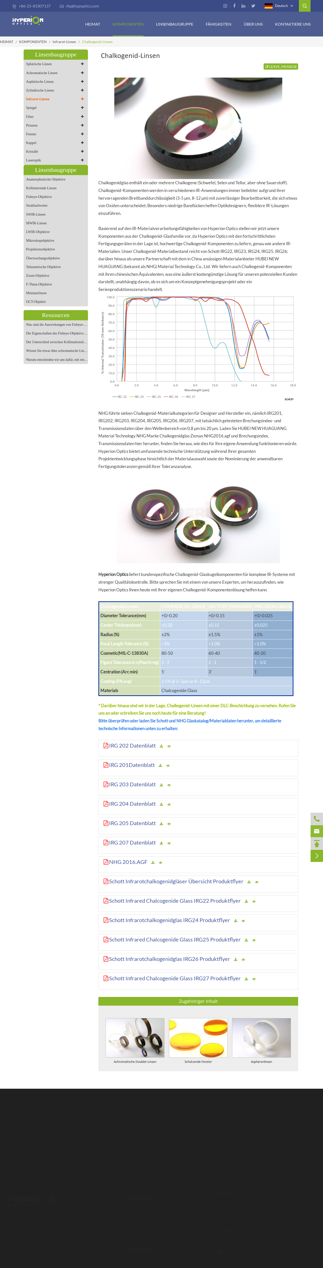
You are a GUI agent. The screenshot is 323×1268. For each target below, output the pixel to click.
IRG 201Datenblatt (132, 764)
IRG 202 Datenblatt (132, 745)
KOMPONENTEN (128, 24)
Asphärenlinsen (261, 1062)
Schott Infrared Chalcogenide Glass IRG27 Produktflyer (175, 978)
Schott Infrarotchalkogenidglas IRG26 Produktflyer (169, 958)
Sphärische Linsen (55, 64)
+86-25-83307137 (31, 5)
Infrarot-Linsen (64, 42)
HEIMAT (92, 24)
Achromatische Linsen (55, 73)
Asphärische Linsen (55, 82)
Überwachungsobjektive (43, 258)
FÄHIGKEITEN (218, 24)
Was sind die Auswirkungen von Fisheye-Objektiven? (57, 325)
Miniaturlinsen (36, 293)
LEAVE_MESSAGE (281, 66)
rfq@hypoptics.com (79, 5)
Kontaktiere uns (293, 24)
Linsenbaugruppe (174, 24)
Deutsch (276, 6)
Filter (55, 117)
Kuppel (55, 143)
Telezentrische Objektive (43, 267)
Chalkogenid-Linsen (97, 42)
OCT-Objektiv (36, 302)
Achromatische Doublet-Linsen (135, 1062)
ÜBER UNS (253, 24)
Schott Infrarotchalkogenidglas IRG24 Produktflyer (169, 920)
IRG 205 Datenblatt (132, 823)
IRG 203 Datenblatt (132, 784)
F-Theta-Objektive (39, 284)
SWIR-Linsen (35, 214)
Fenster (55, 134)
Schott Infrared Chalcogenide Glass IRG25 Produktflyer (175, 939)
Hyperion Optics (113, 574)
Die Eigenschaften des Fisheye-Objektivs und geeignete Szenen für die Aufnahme (57, 333)
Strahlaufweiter (36, 205)
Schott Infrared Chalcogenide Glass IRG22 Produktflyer (175, 900)
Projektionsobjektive (40, 249)
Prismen (55, 125)
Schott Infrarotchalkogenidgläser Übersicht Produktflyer (176, 881)
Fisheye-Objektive (39, 197)
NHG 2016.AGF (128, 861)
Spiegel (55, 108)
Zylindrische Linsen (55, 90)
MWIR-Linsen (36, 223)
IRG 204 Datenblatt (132, 803)
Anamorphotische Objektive (45, 179)
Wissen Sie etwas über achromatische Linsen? (57, 351)
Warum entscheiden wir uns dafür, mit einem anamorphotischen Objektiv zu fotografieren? (57, 360)
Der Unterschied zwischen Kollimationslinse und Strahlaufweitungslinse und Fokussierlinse (57, 342)
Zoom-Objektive (37, 276)
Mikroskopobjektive (40, 240)
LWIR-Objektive (38, 232)
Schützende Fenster (198, 1062)
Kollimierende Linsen (41, 188)
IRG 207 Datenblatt (132, 842)
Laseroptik (55, 160)
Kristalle (55, 151)
